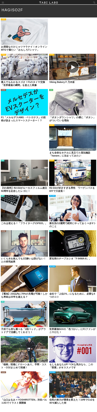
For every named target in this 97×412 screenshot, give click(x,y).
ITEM (3, 161)
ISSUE (51, 90)
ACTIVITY (3, 19)
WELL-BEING (52, 196)
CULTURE (3, 90)
